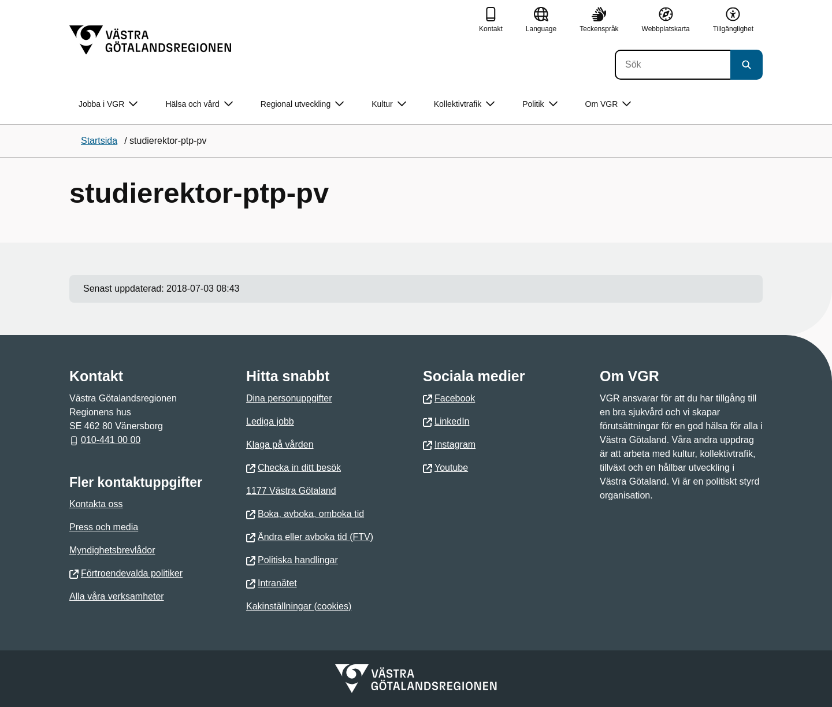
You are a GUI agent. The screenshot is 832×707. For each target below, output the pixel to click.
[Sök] (672, 65)
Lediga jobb (270, 421)
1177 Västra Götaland (291, 491)
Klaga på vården (280, 444)
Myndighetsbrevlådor (112, 550)
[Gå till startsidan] (150, 39)
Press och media (103, 527)
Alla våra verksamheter (116, 596)
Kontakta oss (96, 504)
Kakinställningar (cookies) (298, 606)
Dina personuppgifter (289, 398)
